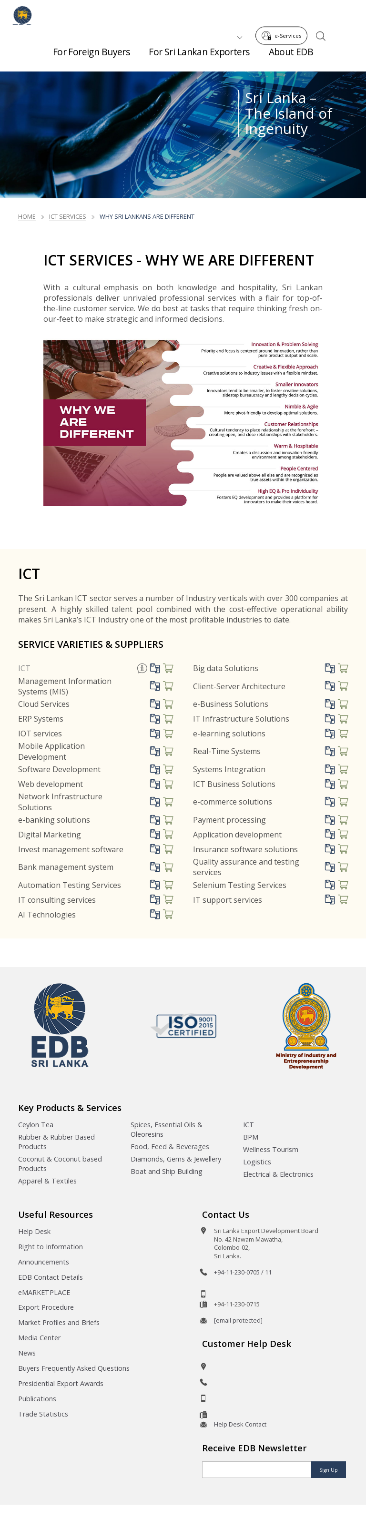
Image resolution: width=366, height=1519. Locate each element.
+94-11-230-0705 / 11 (243, 1272)
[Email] (257, 1469)
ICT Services (67, 216)
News (27, 1352)
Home (27, 216)
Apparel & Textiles (47, 1180)
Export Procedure (46, 1307)
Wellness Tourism (270, 1149)
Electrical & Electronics (278, 1174)
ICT (24, 668)
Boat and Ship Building (167, 1171)
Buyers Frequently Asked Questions (74, 1368)
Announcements (43, 1261)
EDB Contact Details (50, 1277)
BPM (250, 1137)
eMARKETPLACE (44, 1292)
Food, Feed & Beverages (170, 1146)
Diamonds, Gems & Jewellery (176, 1158)
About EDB (291, 57)
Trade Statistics (43, 1413)
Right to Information (50, 1246)
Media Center (39, 1337)
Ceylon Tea (35, 1124)
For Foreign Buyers (91, 57)
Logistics (257, 1161)
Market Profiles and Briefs (59, 1322)
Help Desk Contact (240, 1424)
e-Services (284, 13)
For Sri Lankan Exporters (199, 57)
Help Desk (34, 1231)
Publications (37, 1398)
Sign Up (328, 1470)
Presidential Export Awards (60, 1383)
